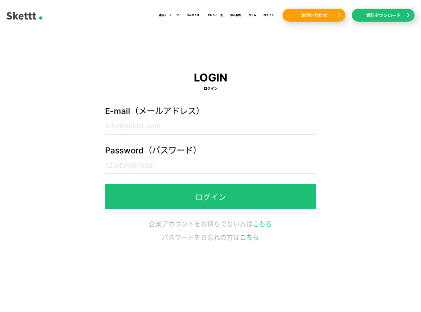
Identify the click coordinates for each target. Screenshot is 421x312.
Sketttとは (193, 14)
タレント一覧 (215, 14)
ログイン (269, 14)
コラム (252, 14)
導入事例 (235, 14)
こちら (262, 224)
